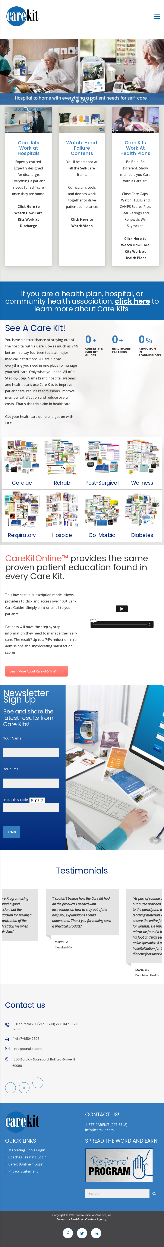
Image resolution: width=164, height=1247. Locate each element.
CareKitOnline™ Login (25, 1164)
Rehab (62, 482)
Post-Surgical (102, 482)
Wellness (142, 482)
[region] (82, 72)
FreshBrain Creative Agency (88, 1219)
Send (11, 832)
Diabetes (142, 535)
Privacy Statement (23, 1171)
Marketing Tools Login (26, 1150)
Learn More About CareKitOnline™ (36, 671)
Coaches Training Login (27, 1157)
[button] (72, 101)
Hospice (62, 535)
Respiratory (22, 535)
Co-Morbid (102, 535)
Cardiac (22, 482)
